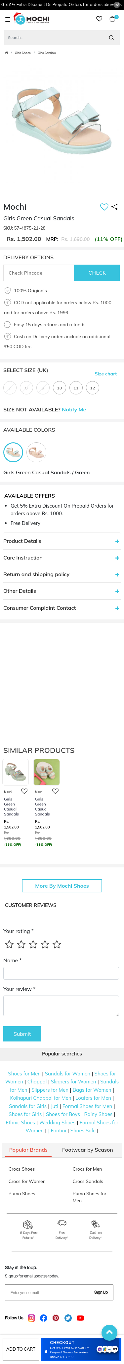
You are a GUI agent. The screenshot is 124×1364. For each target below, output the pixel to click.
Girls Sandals (47, 53)
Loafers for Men (93, 1098)
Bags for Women (92, 1090)
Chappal (37, 1081)
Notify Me (74, 409)
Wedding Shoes (57, 1122)
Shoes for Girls (25, 1114)
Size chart (106, 373)
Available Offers (29, 495)
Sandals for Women (67, 1073)
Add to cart (20, 1349)
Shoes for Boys (63, 1114)
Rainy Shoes (98, 1114)
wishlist (99, 19)
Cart (112, 19)
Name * (12, 960)
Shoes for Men (24, 1073)
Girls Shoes (23, 53)
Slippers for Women (73, 1081)
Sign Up (101, 1292)
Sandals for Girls (28, 1106)
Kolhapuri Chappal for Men (40, 1098)
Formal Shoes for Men (87, 1106)
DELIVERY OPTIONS (28, 257)
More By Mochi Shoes (62, 885)
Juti (54, 1106)
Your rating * (18, 931)
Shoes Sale (83, 1130)
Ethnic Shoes (20, 1122)
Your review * (19, 989)
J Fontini (57, 1130)
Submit (22, 1033)
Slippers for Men (49, 1090)
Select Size (25, 370)
